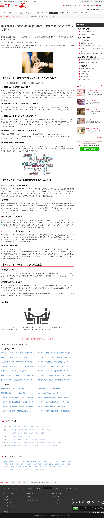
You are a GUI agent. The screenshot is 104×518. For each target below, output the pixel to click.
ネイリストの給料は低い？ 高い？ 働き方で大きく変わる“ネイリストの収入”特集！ (28, 357)
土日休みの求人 (84, 40)
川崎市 (69, 461)
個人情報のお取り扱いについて (12, 506)
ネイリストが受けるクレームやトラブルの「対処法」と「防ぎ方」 (59, 375)
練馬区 (68, 464)
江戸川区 (51, 461)
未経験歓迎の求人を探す (87, 34)
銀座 (57, 461)
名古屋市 (28, 464)
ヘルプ (54, 506)
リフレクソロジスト (72, 13)
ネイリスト (54, 13)
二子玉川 (35, 469)
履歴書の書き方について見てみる (89, 60)
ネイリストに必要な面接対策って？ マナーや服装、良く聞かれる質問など (62, 402)
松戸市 (31, 466)
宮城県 (31, 426)
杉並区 (65, 466)
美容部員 (61, 13)
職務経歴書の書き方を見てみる (89, 62)
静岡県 (25, 436)
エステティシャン (12, 13)
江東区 (62, 464)
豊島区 (39, 461)
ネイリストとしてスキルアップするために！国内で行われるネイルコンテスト (63, 366)
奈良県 (37, 439)
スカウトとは (55, 503)
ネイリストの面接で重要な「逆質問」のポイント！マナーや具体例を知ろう (62, 406)
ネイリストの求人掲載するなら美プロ (37, 339)
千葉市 (11, 469)
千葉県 (32, 430)
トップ (3, 13)
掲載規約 (6, 500)
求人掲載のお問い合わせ (85, 1)
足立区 (45, 461)
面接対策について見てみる (87, 68)
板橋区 (57, 464)
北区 (16, 464)
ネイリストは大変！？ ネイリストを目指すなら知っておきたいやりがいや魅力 (27, 375)
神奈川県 (20, 430)
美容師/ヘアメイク (25, 13)
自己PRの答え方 (85, 76)
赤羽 (30, 469)
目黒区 (36, 466)
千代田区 (62, 461)
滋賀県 (31, 439)
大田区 (6, 464)
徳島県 (42, 442)
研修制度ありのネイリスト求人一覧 (13, 393)
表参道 (6, 469)
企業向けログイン (98, 1)
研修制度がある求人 (86, 43)
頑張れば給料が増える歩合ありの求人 (91, 45)
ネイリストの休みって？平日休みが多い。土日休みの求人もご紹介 (59, 353)
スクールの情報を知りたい (87, 31)
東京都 (14, 430)
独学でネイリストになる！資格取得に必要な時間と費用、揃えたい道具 (61, 380)
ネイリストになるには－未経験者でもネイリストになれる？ (57, 362)
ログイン (100, 6)
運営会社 (6, 512)
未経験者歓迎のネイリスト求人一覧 (13, 388)
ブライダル (84, 13)
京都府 (25, 439)
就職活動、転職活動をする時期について (91, 53)
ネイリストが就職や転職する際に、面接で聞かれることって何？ (59, 411)
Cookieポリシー (8, 509)
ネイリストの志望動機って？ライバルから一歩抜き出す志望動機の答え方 (25, 406)
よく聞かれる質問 (85, 79)
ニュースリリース (57, 500)
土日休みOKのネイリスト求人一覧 (49, 388)
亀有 (54, 466)
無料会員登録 (89, 6)
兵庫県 (20, 439)
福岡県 (14, 445)
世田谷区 (33, 461)
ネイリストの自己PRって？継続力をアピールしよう (18, 411)
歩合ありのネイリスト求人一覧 (48, 393)
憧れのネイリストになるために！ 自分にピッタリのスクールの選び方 (24, 380)
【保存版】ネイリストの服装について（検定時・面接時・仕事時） (23, 362)
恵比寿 (51, 464)
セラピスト (36, 13)
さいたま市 (18, 469)
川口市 (11, 464)
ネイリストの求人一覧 (95, 137)
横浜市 (11, 461)
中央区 (17, 461)
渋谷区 (6, 461)
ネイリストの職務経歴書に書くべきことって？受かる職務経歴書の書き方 (25, 402)
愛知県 (14, 436)
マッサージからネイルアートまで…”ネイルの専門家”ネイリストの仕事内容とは (27, 353)
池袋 (49, 466)
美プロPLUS (55, 497)
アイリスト (45, 13)
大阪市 (45, 464)
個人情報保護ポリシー (9, 503)
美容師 (22, 488)
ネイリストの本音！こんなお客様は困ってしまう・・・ (56, 371)
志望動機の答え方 (85, 71)
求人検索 (67, 6)
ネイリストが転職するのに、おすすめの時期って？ (18, 397)
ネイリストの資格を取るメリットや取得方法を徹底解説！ (20, 366)
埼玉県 (26, 430)
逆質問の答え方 (84, 74)
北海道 (14, 426)
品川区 (59, 466)
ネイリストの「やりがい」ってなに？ (13, 371)
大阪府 (14, 439)
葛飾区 (39, 464)
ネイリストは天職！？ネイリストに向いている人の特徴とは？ (58, 357)
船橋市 (19, 466)
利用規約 (6, 497)
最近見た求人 (78, 5)
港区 (27, 461)
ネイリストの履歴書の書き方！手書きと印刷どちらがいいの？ (58, 397)
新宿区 (23, 461)
